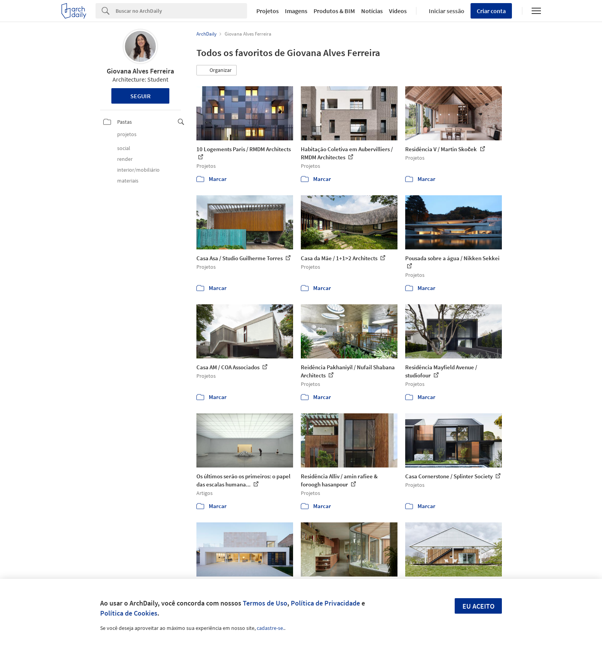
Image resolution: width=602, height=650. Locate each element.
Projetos (267, 11)
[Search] (181, 11)
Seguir (140, 96)
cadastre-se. (270, 627)
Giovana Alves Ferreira (140, 71)
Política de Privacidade (325, 603)
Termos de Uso (265, 603)
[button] (216, 70)
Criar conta (491, 11)
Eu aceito (478, 606)
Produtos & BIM (334, 11)
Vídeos (398, 11)
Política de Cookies (128, 613)
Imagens (296, 11)
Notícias (372, 11)
